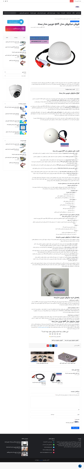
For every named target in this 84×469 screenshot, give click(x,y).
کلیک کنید (44, 444)
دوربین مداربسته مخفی (51, 13)
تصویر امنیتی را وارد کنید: (69, 422)
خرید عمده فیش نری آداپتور (14, 60)
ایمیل (78, 414)
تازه (24, 37)
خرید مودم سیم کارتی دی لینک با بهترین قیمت (13, 442)
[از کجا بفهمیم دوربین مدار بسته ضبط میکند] (24, 449)
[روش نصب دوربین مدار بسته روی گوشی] (24, 454)
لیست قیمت (69, 13)
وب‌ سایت (52, 414)
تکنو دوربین (41, 460)
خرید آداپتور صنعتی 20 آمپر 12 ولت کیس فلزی (12, 56)
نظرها (7, 37)
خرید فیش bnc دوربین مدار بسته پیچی (12, 47)
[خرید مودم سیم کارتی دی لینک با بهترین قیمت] (24, 443)
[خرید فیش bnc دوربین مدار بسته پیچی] (23, 48)
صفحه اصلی (78, 13)
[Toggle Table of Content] (76, 90)
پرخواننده (15, 37)
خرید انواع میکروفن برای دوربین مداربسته (72, 373)
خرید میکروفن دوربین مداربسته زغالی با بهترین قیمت (39, 383)
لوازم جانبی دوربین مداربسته (43, 327)
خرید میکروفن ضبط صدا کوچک (57, 382)
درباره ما (58, 13)
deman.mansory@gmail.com (45, 452)
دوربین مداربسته (33, 13)
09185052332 (45, 442)
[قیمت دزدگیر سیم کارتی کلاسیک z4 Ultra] (23, 127)
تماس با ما (63, 13)
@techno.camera (45, 450)
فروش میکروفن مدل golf (57, 340)
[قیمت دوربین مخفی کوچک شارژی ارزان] (23, 121)
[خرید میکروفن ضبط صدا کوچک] (54, 377)
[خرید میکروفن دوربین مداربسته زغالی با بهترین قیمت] (38, 377)
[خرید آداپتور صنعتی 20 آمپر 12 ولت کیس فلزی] (23, 57)
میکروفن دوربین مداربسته (72, 18)
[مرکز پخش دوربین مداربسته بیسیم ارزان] (23, 116)
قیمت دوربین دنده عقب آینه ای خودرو (12, 42)
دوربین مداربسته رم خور (42, 13)
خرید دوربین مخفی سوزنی (24, 13)
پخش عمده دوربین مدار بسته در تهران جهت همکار (12, 132)
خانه (78, 18)
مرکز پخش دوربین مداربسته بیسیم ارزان (12, 113)
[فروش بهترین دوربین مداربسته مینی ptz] (23, 109)
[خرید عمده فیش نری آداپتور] (23, 63)
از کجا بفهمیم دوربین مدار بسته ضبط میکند (13, 447)
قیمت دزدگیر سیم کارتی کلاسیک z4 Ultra (13, 125)
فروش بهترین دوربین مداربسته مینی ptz (12, 107)
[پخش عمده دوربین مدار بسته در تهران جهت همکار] (23, 132)
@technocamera (47, 447)
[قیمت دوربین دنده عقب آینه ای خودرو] (23, 43)
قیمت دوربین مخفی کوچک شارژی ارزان (12, 120)
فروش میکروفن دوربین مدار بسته (71, 340)
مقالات (73, 13)
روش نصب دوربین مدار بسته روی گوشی (14, 452)
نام (78, 409)
